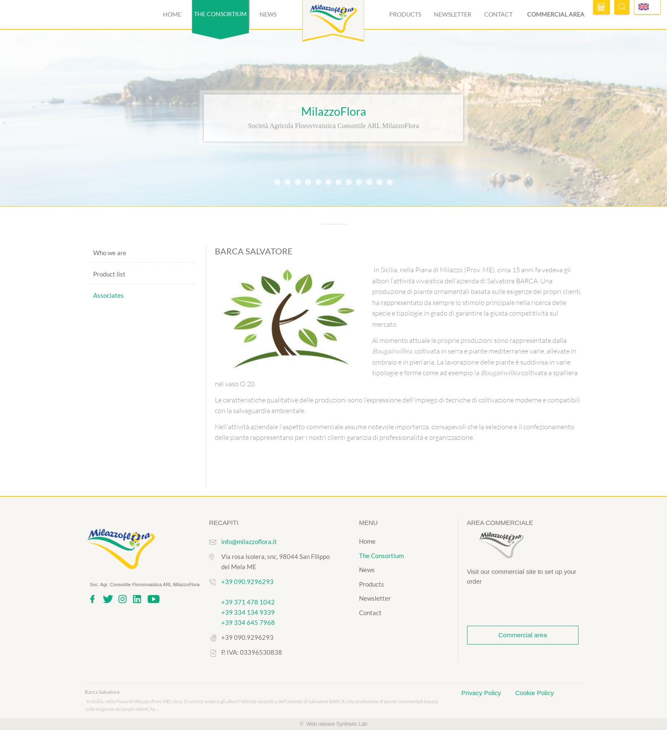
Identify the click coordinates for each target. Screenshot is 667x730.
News (267, 14)
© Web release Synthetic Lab (334, 724)
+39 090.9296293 (247, 581)
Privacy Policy (482, 692)
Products (405, 14)
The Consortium (381, 555)
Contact (498, 14)
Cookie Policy (534, 692)
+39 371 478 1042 (248, 602)
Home (172, 14)
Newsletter (452, 14)
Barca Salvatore (102, 692)
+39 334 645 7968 (248, 622)
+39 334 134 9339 (248, 612)
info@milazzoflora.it (249, 541)
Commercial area (555, 14)
